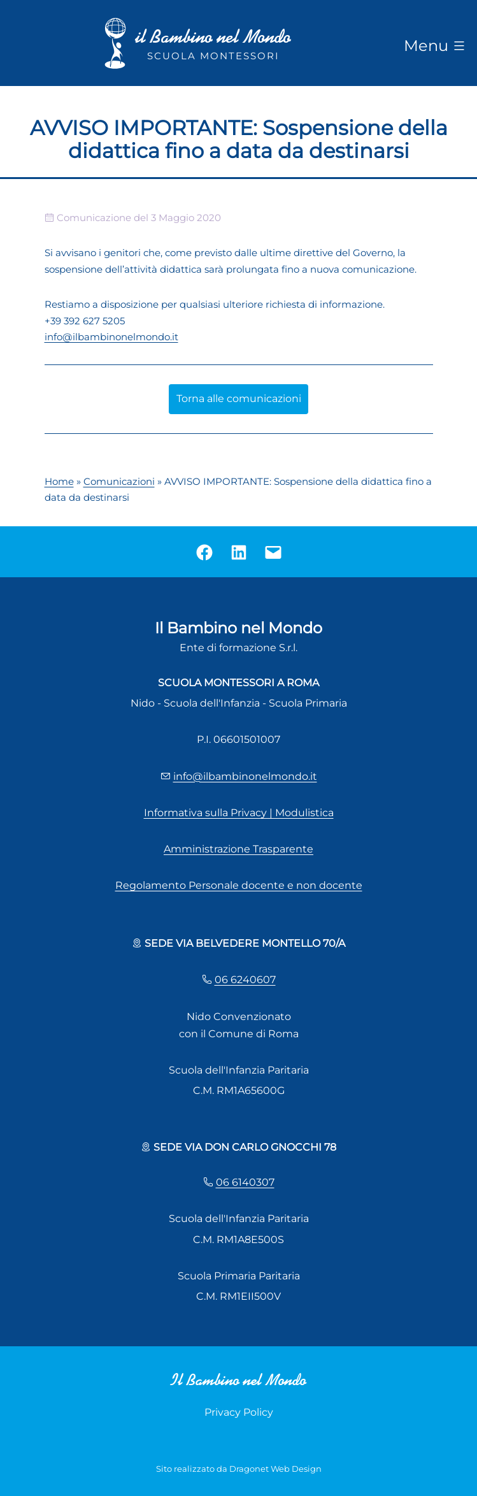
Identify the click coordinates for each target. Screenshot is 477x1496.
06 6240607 (245, 980)
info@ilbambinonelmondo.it (111, 337)
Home (59, 481)
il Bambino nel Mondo (213, 36)
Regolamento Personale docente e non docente (238, 885)
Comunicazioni (119, 481)
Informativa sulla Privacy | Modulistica (239, 813)
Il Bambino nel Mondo (238, 1380)
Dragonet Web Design (275, 1469)
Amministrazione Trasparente (238, 849)
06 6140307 (245, 1182)
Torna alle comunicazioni (238, 398)
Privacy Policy (238, 1412)
